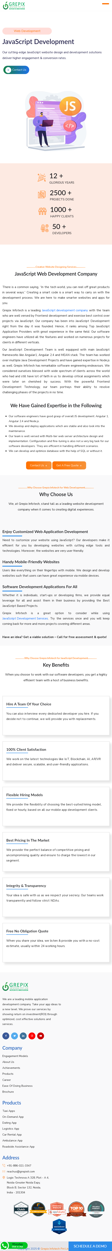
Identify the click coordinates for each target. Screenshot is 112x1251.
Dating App (9, 1123)
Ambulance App (12, 1140)
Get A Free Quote (69, 465)
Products (7, 1074)
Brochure (8, 1092)
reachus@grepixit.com (21, 1171)
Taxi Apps (8, 1111)
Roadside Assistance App (18, 1147)
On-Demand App (13, 1117)
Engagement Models (15, 1056)
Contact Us (15, 70)
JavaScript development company (65, 310)
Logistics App (10, 1129)
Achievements (11, 1068)
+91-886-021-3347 (19, 1165)
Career (6, 1080)
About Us (8, 1062)
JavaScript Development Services (25, 618)
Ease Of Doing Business (17, 1086)
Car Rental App (12, 1135)
